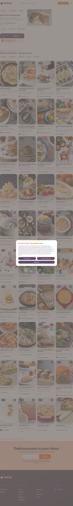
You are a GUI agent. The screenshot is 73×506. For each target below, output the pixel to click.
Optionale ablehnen (45, 258)
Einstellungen (27, 258)
